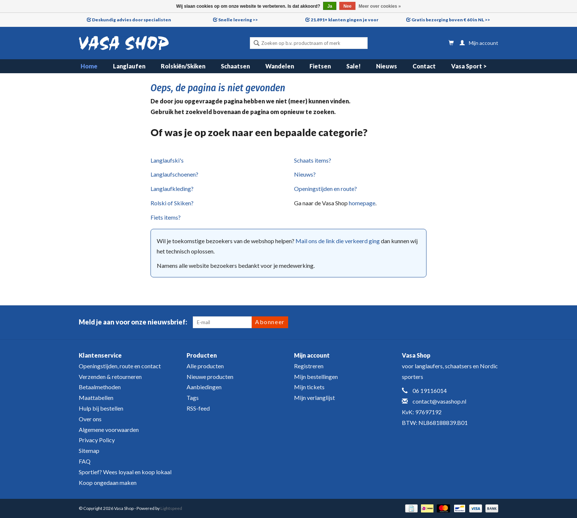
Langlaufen (129, 66)
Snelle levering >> (238, 19)
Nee (347, 6)
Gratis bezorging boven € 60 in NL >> (450, 19)
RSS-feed (198, 408)
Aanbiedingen (204, 386)
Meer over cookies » (380, 6)
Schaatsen (235, 66)
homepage (362, 202)
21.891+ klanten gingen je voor (344, 19)
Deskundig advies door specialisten (131, 19)
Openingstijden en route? (325, 188)
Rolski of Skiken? (172, 202)
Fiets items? (166, 217)
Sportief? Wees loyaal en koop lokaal (125, 471)
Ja (329, 6)
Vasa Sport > (469, 66)
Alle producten (205, 365)
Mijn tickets (309, 386)
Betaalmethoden (100, 386)
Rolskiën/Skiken (183, 66)
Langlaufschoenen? (174, 174)
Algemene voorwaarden (109, 429)
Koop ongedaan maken (108, 482)
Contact (424, 66)
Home (89, 66)
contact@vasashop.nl (439, 401)
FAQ (85, 461)
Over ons (90, 418)
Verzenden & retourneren (110, 376)
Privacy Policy (97, 439)
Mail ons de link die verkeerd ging (337, 240)
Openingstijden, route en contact (120, 365)
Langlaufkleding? (172, 188)
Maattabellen (96, 397)
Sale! (353, 66)
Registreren (308, 365)
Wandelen (279, 66)
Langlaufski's (167, 160)
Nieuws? (305, 174)
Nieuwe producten (210, 376)
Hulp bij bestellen (101, 408)
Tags (193, 397)
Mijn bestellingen (316, 376)
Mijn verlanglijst (314, 397)
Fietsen (320, 66)
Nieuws (386, 66)
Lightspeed (171, 508)
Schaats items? (312, 160)
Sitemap (89, 450)
